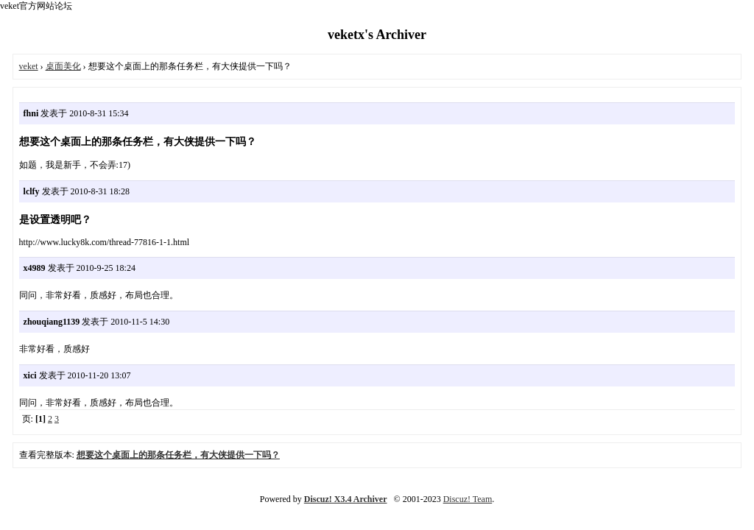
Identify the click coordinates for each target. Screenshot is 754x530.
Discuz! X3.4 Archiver (345, 499)
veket (28, 66)
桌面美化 (63, 66)
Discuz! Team (468, 499)
